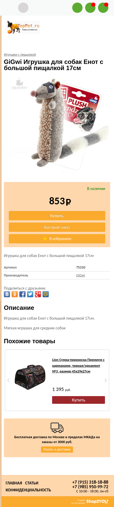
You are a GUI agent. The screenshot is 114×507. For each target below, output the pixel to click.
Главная (14, 483)
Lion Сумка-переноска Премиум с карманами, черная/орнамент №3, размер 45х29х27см (78, 366)
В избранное (57, 238)
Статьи (31, 483)
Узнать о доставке (57, 449)
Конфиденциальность (28, 489)
